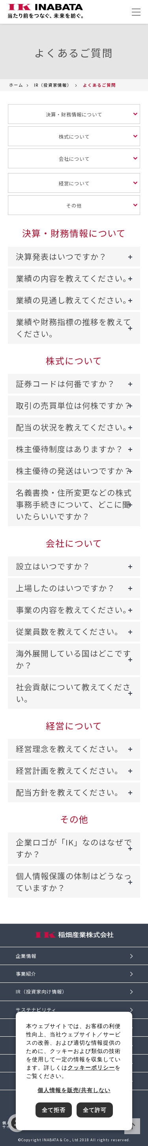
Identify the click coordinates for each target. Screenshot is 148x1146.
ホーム (16, 85)
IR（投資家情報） (53, 85)
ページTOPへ (132, 1126)
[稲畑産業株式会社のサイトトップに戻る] (45, 11)
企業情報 (26, 956)
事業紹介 (26, 974)
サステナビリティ (36, 1010)
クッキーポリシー (91, 1067)
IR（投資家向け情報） (41, 991)
